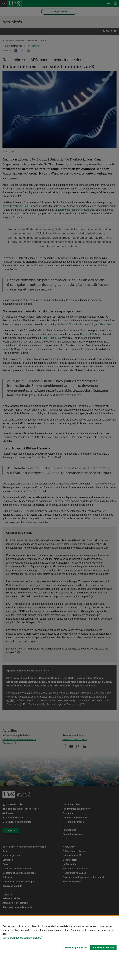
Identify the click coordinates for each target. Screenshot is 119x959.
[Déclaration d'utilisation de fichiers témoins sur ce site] (59, 937)
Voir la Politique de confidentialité (20, 937)
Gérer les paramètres (76, 947)
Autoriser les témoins (103, 947)
